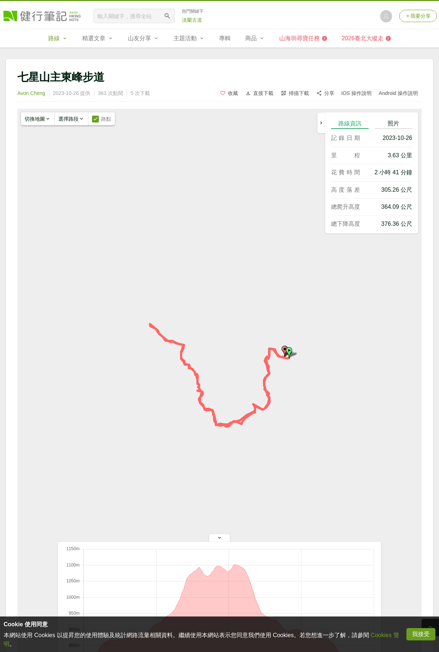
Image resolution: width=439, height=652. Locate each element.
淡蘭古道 (192, 20)
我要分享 (418, 16)
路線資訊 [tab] (349, 123)
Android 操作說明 (398, 93)
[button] (289, 352)
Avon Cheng (31, 93)
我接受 (421, 634)
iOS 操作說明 (357, 93)
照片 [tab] (393, 123)
